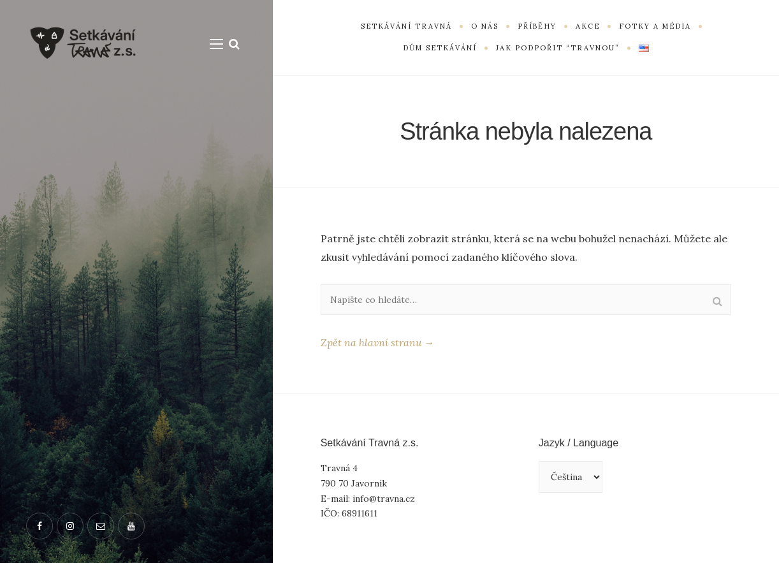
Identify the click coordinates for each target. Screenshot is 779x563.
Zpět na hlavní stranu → (377, 342)
